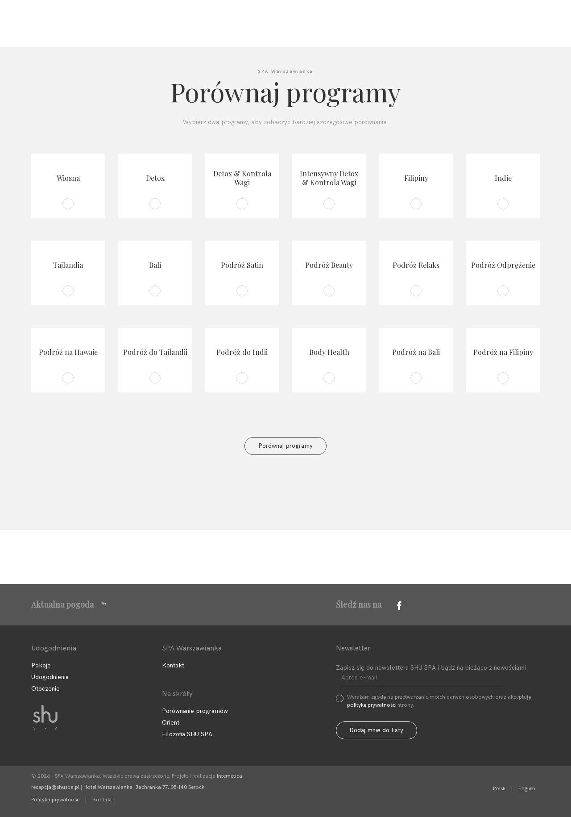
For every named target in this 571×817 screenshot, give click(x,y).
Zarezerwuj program (497, 29)
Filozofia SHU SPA (139, 30)
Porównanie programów (195, 711)
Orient (170, 722)
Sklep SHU (406, 30)
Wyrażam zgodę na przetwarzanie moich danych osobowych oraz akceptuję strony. (439, 701)
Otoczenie (45, 688)
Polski (500, 788)
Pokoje (41, 665)
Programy (213, 30)
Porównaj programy (285, 446)
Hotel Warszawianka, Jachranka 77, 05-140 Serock (143, 787)
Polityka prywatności (56, 799)
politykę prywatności (372, 705)
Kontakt (347, 30)
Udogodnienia (282, 30)
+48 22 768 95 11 (489, 7)
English (526, 788)
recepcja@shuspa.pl (55, 787)
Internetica (229, 776)
